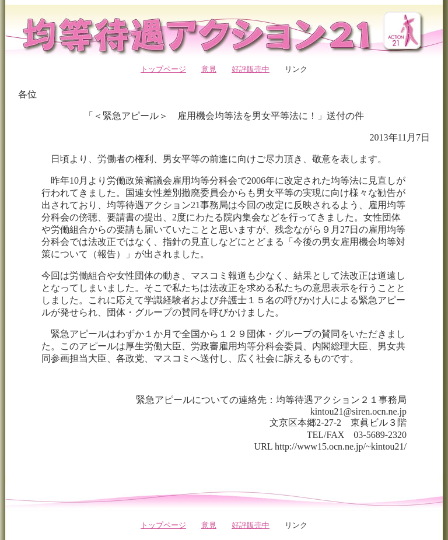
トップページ (163, 69)
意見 (208, 69)
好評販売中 (251, 69)
